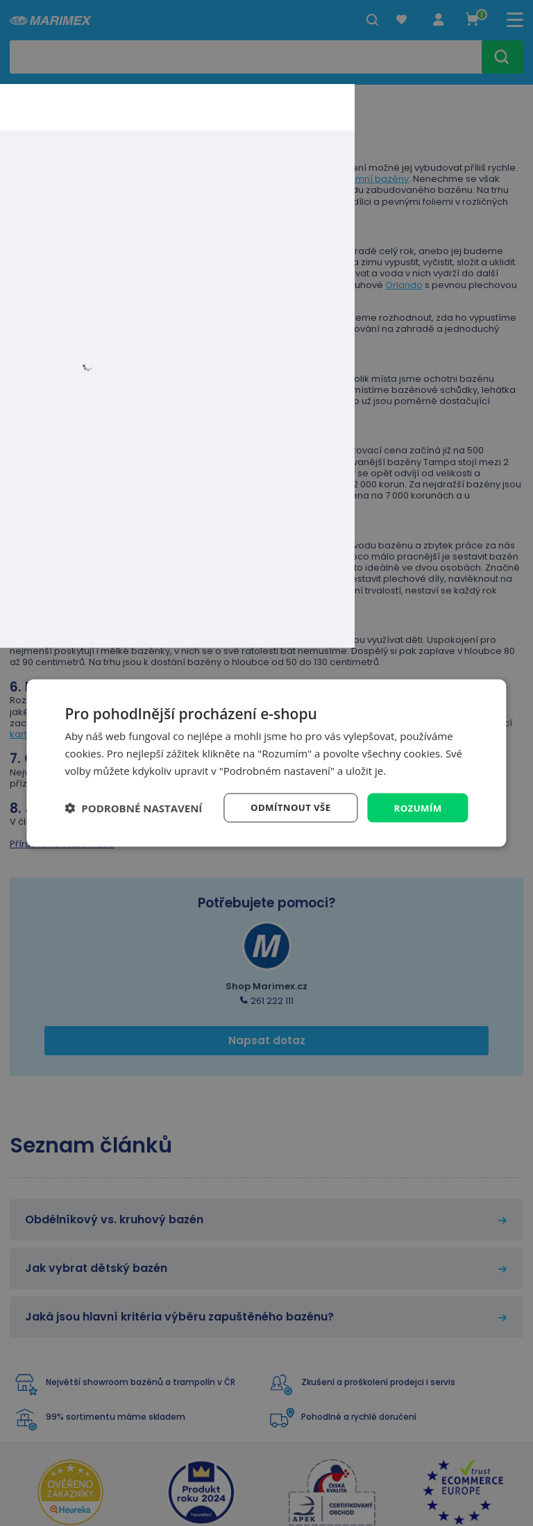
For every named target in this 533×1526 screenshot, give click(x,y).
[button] (133, 807)
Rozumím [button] (416, 807)
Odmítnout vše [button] (286, 807)
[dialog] (266, 762)
